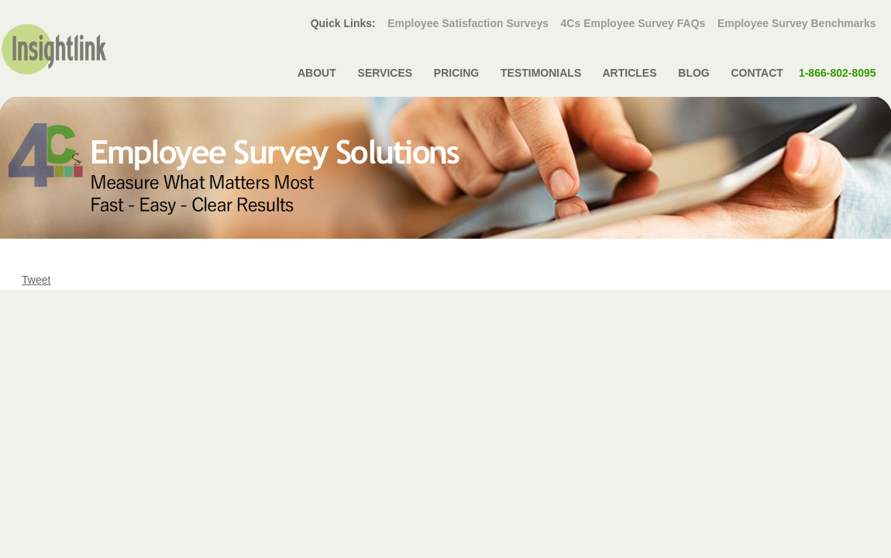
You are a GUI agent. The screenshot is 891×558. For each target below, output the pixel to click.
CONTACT (803, 73)
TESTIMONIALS (540, 73)
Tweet (36, 280)
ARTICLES (629, 73)
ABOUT (317, 73)
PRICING (456, 73)
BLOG (693, 73)
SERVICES (385, 73)
